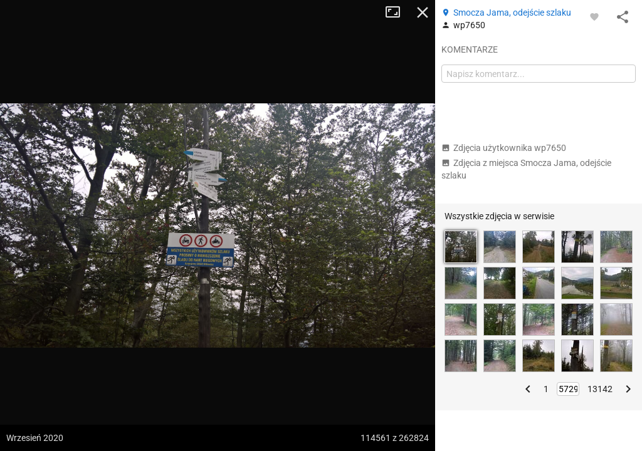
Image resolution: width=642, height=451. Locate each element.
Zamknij (422, 12)
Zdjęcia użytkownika (503, 148)
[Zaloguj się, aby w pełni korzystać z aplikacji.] (594, 16)
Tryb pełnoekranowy (397, 12)
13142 (600, 389)
